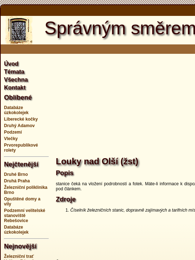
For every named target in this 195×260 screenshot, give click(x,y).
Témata (14, 72)
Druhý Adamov (19, 125)
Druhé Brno (16, 174)
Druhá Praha (17, 180)
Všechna (16, 80)
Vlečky (11, 138)
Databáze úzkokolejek (16, 110)
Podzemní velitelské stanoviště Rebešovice (24, 215)
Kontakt (15, 87)
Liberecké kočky (21, 119)
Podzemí (13, 132)
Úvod (11, 64)
